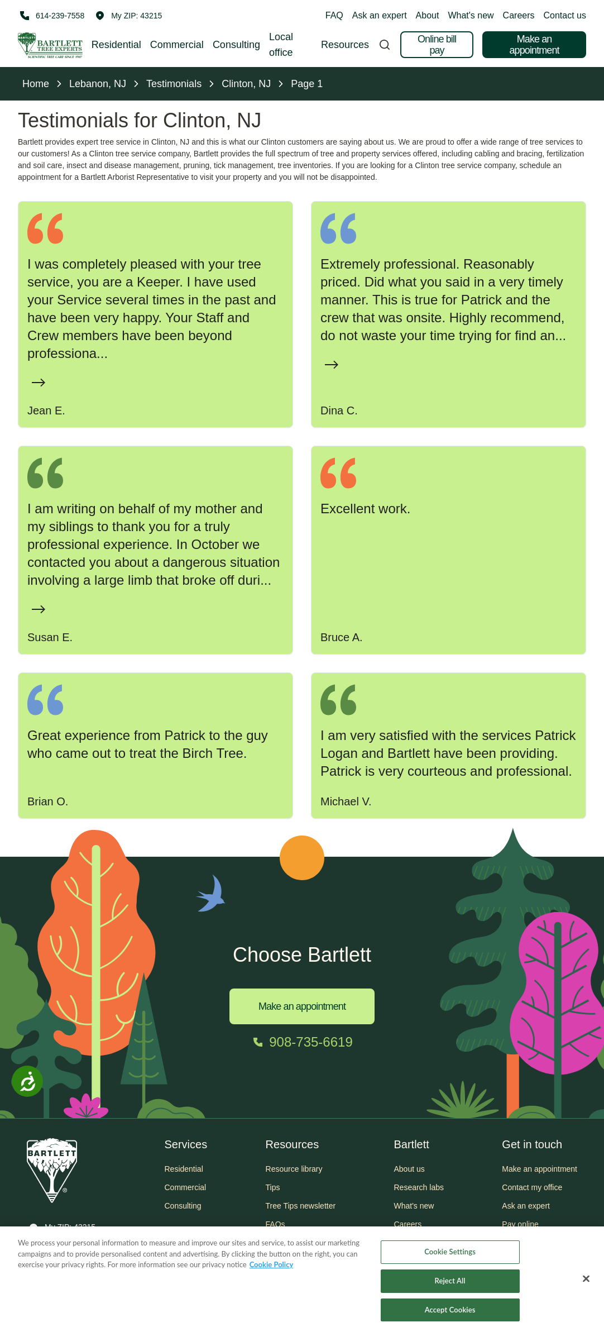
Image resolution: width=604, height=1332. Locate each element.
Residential (116, 44)
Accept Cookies (450, 1314)
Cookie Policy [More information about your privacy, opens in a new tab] (272, 1268)
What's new (470, 15)
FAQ (334, 15)
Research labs (419, 1187)
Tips (273, 1187)
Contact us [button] (565, 15)
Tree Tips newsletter (301, 1205)
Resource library (294, 1168)
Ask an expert (379, 15)
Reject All (450, 1285)
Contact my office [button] (532, 1187)
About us (409, 1168)
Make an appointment (534, 45)
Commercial (177, 44)
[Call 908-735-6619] (301, 1042)
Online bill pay (437, 45)
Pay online (520, 1224)
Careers (519, 15)
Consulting (236, 44)
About (427, 15)
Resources (345, 44)
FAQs (275, 1224)
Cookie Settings (450, 1256)
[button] (128, 15)
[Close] (586, 1283)
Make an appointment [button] (539, 1168)
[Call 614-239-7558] (51, 15)
